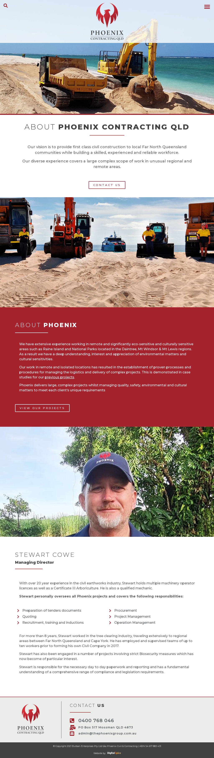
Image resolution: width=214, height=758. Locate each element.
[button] (5, 5)
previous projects (59, 377)
